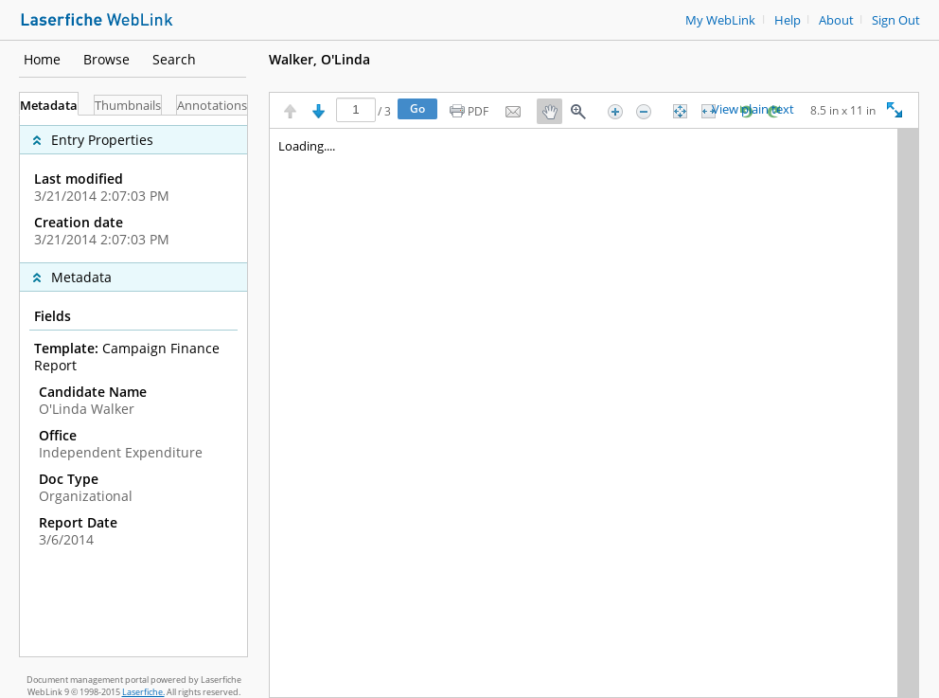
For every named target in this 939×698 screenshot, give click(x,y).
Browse (106, 59)
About (836, 20)
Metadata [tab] (49, 106)
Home (42, 59)
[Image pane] (594, 413)
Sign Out (896, 20)
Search (174, 59)
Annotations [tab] (212, 106)
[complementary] (133, 189)
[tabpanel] (133, 386)
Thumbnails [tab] (128, 106)
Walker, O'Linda (319, 59)
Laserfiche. (143, 692)
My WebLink (720, 20)
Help (787, 20)
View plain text (753, 109)
